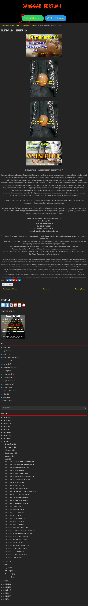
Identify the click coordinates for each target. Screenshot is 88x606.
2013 (5, 593)
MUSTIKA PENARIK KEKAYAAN (17, 473)
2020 (5, 435)
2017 (5, 581)
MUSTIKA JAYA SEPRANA (14, 552)
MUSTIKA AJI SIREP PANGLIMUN (17, 479)
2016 (5, 584)
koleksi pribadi (8, 357)
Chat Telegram (55, 18)
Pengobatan (7, 384)
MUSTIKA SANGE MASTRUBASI (17, 503)
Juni (7, 562)
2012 (5, 596)
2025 (5, 420)
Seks (4, 394)
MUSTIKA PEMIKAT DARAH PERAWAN (19, 476)
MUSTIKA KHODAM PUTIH (15, 518)
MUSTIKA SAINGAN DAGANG (16, 555)
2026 (5, 417)
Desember (9, 444)
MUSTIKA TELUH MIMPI (14, 543)
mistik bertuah (15, 26)
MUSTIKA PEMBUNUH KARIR (16, 540)
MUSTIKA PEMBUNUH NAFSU (16, 500)
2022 (5, 430)
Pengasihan (25, 26)
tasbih (5, 397)
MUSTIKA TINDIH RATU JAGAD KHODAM (20, 491)
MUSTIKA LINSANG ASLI (14, 558)
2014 (5, 590)
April (7, 568)
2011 (5, 599)
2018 (5, 441)
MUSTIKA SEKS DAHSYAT (14, 512)
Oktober (8, 450)
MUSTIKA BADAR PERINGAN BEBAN (18, 534)
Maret (7, 571)
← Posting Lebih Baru (9, 289)
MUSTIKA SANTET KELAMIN (16, 549)
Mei (6, 565)
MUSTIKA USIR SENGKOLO (15, 521)
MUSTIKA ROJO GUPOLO (14, 509)
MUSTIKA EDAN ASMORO (14, 506)
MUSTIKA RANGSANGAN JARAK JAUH (19, 464)
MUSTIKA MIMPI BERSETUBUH (14, 30)
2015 (5, 587)
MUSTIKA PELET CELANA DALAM (17, 494)
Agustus (8, 456)
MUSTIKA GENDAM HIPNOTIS (16, 528)
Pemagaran (7, 374)
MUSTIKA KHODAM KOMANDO (16, 497)
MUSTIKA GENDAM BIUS (14, 482)
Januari (8, 577)
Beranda (5, 26)
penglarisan (7, 381)
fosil (4, 347)
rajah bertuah (7, 391)
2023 (5, 427)
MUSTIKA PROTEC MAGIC (14, 470)
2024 (5, 424)
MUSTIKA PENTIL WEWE (14, 485)
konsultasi (6, 361)
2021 (5, 432)
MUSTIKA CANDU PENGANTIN (16, 537)
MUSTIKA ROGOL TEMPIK (15, 524)
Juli (6, 459)
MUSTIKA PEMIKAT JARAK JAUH (17, 546)
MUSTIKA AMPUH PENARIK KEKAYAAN (20, 531)
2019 (5, 438)
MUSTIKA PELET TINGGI (14, 515)
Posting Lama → (81, 289)
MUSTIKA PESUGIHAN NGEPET (17, 488)
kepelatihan (7, 351)
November (9, 447)
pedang (5, 371)
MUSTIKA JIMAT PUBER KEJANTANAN (19, 461)
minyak (5, 364)
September (9, 453)
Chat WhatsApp (32, 18)
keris (4, 354)
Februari (8, 574)
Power (33, 26)
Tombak (5, 401)
